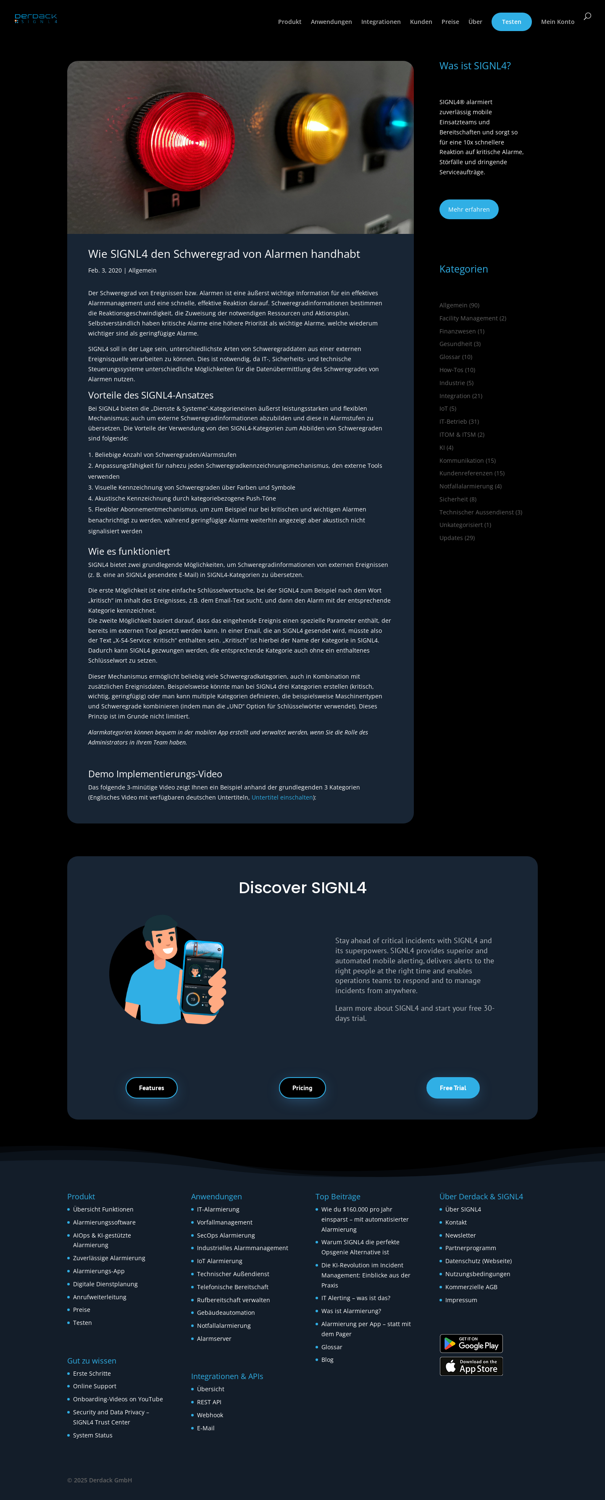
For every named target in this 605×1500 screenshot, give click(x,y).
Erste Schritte (92, 1373)
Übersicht (210, 1389)
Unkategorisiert (461, 525)
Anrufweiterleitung (99, 1297)
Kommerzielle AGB (471, 1287)
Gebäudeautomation (226, 1312)
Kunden (421, 22)
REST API (209, 1402)
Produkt (290, 22)
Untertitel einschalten (282, 797)
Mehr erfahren (469, 209)
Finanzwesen (457, 331)
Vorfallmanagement (225, 1222)
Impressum (461, 1300)
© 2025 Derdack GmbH (99, 1480)
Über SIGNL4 (463, 1209)
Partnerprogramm (470, 1248)
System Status (93, 1435)
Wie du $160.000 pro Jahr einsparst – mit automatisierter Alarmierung (365, 1219)
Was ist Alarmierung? (351, 1311)
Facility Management (468, 318)
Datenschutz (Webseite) (478, 1261)
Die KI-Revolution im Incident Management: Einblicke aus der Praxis (365, 1275)
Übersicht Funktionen (103, 1209)
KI (442, 447)
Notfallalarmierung (466, 486)
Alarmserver (214, 1339)
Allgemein (143, 270)
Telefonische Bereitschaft (232, 1287)
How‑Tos (451, 370)
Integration (455, 396)
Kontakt (456, 1222)
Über (475, 22)
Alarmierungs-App (99, 1271)
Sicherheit (453, 499)
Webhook (210, 1415)
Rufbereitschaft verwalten (233, 1300)
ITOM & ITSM (457, 434)
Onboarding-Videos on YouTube (118, 1399)
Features (151, 1087)
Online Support (94, 1386)
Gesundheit (455, 344)
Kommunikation (461, 460)
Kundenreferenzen (466, 473)
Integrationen (381, 22)
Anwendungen (331, 22)
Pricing (302, 1087)
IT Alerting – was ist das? (355, 1298)
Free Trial (453, 1087)
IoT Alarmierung (219, 1261)
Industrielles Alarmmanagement (242, 1248)
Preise (450, 22)
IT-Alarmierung (218, 1209)
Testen (511, 22)
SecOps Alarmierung (226, 1235)
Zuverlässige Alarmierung (109, 1258)
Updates (451, 538)
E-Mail (206, 1428)
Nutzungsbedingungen (477, 1274)
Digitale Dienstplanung (105, 1284)
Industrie (452, 383)
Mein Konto (558, 22)
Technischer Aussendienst (476, 512)
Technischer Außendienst (233, 1274)
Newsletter (460, 1235)
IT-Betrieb (453, 421)
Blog (327, 1360)
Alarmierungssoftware (104, 1222)
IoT (443, 408)
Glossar (449, 357)
